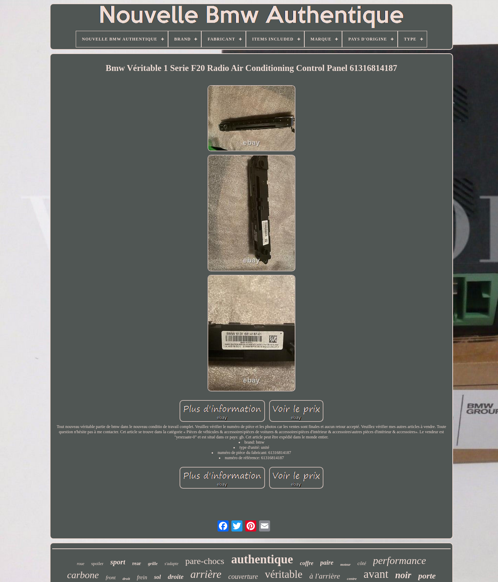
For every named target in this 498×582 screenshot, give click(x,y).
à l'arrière (324, 576)
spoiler (97, 563)
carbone (83, 575)
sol (157, 577)
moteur (345, 564)
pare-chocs (204, 561)
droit (126, 578)
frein (142, 577)
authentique (262, 559)
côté (362, 563)
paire (326, 562)
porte (427, 575)
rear (136, 563)
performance (399, 560)
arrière (206, 574)
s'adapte (171, 563)
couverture (243, 576)
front (111, 577)
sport (117, 562)
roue (80, 563)
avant (375, 574)
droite (175, 576)
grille (153, 563)
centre (352, 578)
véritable (283, 574)
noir (403, 575)
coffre (306, 563)
